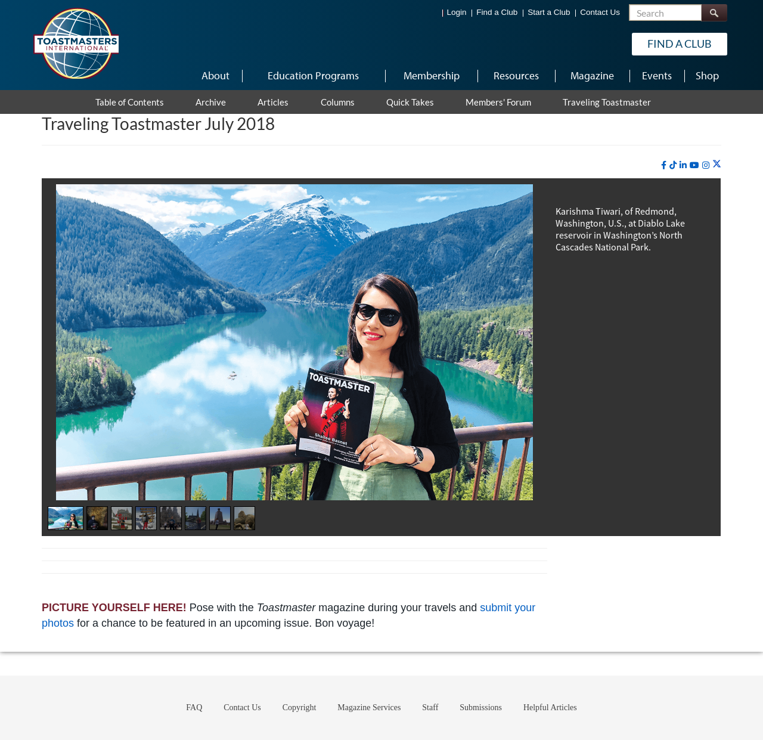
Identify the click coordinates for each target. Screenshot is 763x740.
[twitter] (716, 165)
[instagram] (705, 165)
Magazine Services (369, 707)
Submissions (481, 707)
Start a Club (549, 12)
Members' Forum (498, 102)
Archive (211, 102)
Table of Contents (129, 102)
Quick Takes (410, 102)
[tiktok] (673, 165)
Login (457, 12)
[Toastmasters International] (76, 43)
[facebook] (663, 165)
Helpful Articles (550, 707)
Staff (430, 707)
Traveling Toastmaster (607, 102)
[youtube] (694, 165)
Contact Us (600, 12)
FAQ (194, 707)
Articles (273, 102)
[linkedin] (683, 165)
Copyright (300, 707)
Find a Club (496, 12)
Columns (338, 102)
